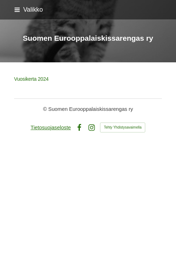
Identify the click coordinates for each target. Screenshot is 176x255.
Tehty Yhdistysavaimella (123, 127)
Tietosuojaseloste (51, 127)
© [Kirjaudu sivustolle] (45, 109)
